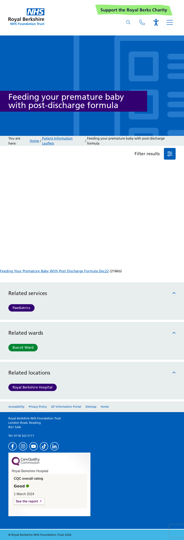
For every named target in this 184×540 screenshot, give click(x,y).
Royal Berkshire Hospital (33, 387)
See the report (27, 501)
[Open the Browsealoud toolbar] (156, 22)
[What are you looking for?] (128, 22)
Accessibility (16, 407)
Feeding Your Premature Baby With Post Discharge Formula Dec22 (54, 271)
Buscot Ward (23, 347)
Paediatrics (21, 308)
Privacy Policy (38, 407)
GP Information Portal (66, 407)
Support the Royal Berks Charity (133, 10)
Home (34, 141)
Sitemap (91, 407)
